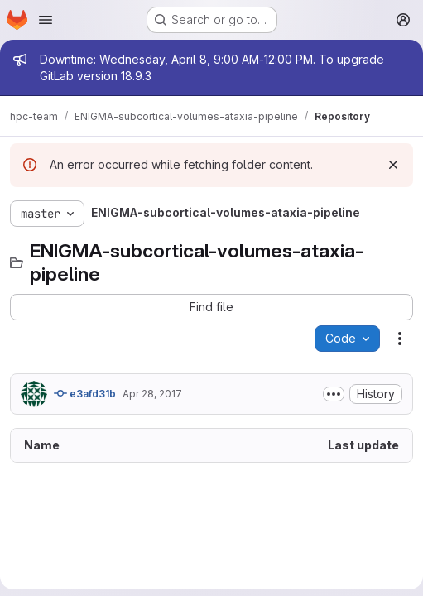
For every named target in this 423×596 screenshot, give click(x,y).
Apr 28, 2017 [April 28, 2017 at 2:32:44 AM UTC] (152, 393)
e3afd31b (85, 393)
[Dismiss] (393, 165)
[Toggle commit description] (333, 394)
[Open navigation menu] (45, 20)
